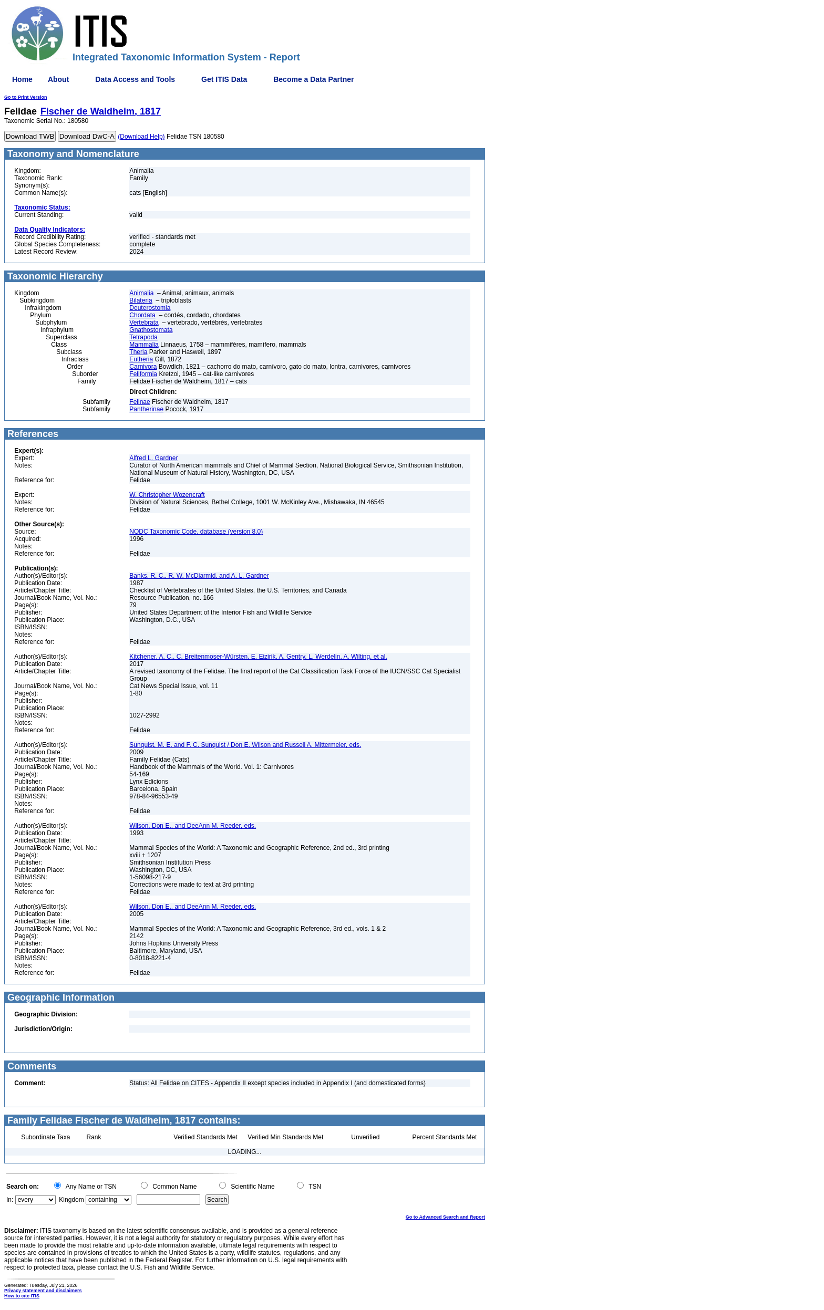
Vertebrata (143, 322)
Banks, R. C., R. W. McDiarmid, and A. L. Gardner (199, 575)
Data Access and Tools (135, 79)
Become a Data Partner (313, 79)
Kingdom (71, 1199)
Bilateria (140, 300)
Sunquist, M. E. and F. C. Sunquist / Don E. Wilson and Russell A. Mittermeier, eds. (245, 744)
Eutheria (141, 359)
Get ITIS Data (224, 79)
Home (22, 79)
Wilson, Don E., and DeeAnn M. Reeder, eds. (192, 825)
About (58, 79)
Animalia (141, 293)
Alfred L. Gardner (153, 458)
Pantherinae (146, 409)
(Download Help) (141, 136)
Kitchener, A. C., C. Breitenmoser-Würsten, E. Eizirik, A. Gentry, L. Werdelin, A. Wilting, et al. (258, 656)
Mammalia (143, 344)
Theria (138, 352)
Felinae (139, 402)
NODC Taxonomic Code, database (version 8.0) (196, 531)
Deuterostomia (149, 307)
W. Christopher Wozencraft (166, 494)
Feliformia (143, 374)
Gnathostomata (150, 330)
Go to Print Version (25, 97)
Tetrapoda (143, 337)
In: (9, 1199)
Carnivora (143, 366)
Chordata (142, 315)
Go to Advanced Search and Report (445, 1217)
